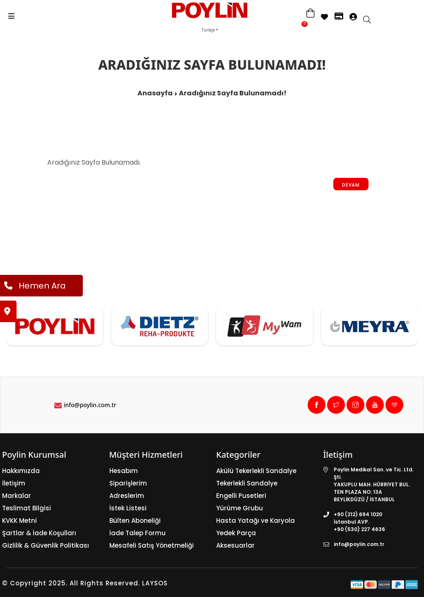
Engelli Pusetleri (241, 495)
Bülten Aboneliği (135, 520)
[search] (371, 20)
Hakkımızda (21, 470)
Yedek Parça (236, 533)
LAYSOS (154, 583)
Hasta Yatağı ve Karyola (255, 520)
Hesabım (123, 470)
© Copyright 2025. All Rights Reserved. (71, 583)
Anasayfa (155, 93)
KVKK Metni (19, 520)
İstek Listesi (128, 508)
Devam (351, 185)
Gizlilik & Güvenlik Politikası (45, 545)
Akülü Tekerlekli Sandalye (256, 470)
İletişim (13, 483)
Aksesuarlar (235, 545)
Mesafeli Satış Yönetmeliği (151, 545)
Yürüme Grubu (239, 508)
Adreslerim (126, 495)
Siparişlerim (128, 483)
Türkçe (208, 30)
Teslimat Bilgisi (26, 508)
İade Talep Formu (137, 533)
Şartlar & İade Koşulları (39, 533)
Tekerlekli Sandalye (246, 483)
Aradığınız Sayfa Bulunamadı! (233, 93)
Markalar (16, 495)
